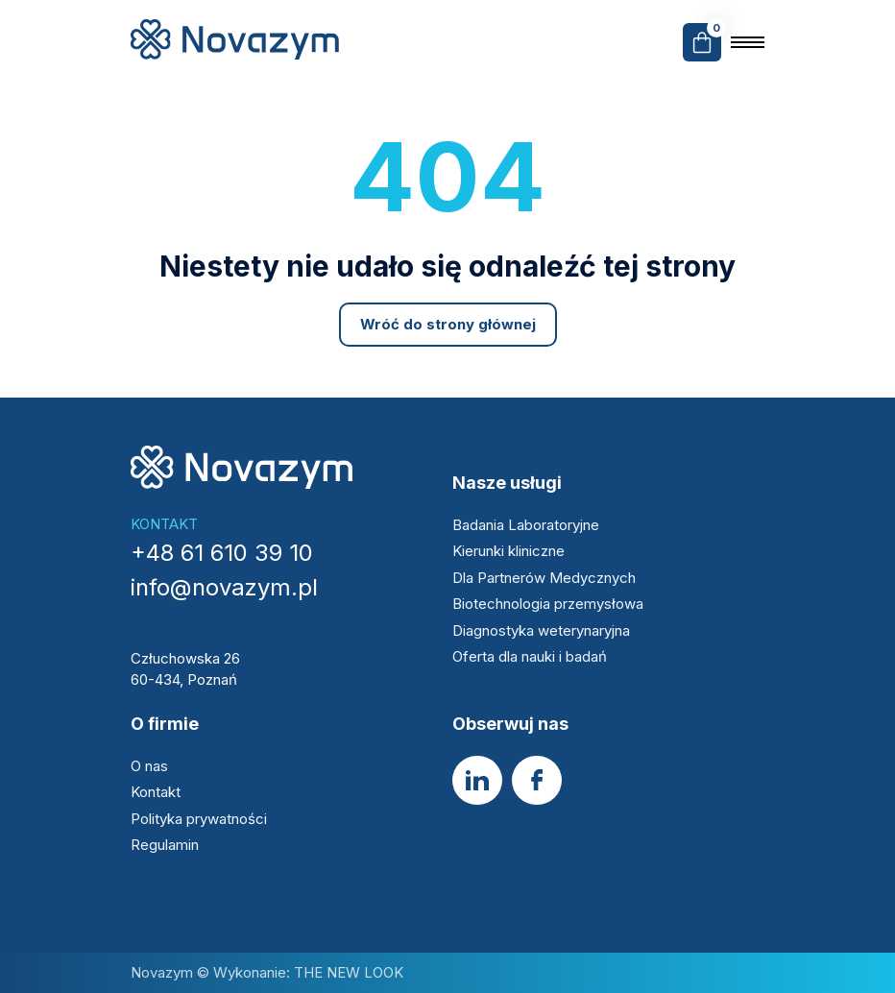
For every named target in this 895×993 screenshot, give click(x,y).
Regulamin (165, 845)
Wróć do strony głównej (448, 324)
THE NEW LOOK (346, 972)
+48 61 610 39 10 (222, 553)
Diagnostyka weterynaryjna (541, 630)
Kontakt (156, 792)
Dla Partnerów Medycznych (544, 578)
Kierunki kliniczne (508, 551)
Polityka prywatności (199, 819)
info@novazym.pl (224, 587)
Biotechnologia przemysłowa (549, 603)
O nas (149, 766)
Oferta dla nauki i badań (531, 656)
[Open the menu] (747, 42)
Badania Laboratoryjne (525, 525)
